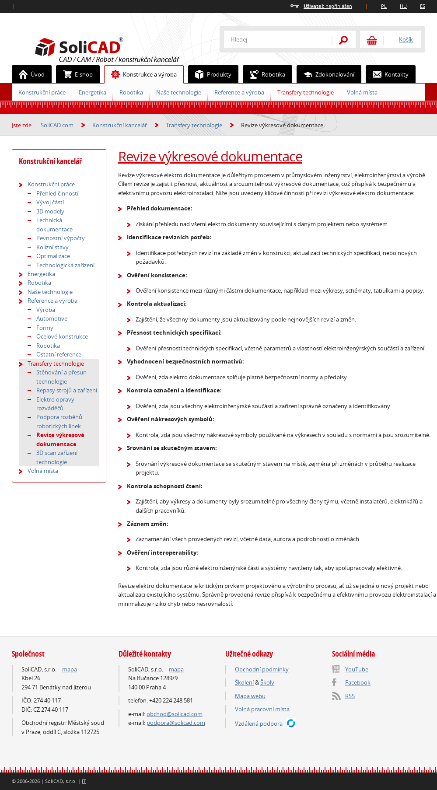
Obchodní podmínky (262, 669)
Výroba (45, 310)
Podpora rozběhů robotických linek (59, 421)
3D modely (50, 211)
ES (422, 6)
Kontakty (387, 74)
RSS (350, 696)
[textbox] (272, 39)
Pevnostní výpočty (60, 238)
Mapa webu (250, 696)
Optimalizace (53, 256)
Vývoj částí (50, 202)
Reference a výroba (239, 92)
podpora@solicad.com (176, 723)
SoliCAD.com (121, 48)
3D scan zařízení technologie (56, 457)
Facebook (358, 682)
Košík (406, 39)
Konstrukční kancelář (119, 125)
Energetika (92, 92)
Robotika (131, 92)
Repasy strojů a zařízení (66, 390)
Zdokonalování (325, 74)
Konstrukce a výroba (141, 74)
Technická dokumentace (54, 224)
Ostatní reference (58, 354)
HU (403, 6)
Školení (244, 682)
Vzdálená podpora (259, 723)
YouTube (356, 669)
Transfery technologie (305, 92)
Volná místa (362, 92)
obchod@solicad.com (175, 714)
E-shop (74, 74)
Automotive (51, 318)
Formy (44, 328)
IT (84, 781)
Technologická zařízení (65, 265)
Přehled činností (57, 193)
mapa (69, 669)
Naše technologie (178, 92)
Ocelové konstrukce (62, 336)
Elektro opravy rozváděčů (55, 403)
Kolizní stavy (52, 247)
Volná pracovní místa (262, 709)
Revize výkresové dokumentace (210, 156)
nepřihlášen (328, 6)
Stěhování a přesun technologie (61, 376)
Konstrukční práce (42, 92)
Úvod (28, 74)
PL (384, 6)
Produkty (210, 74)
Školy (267, 682)
